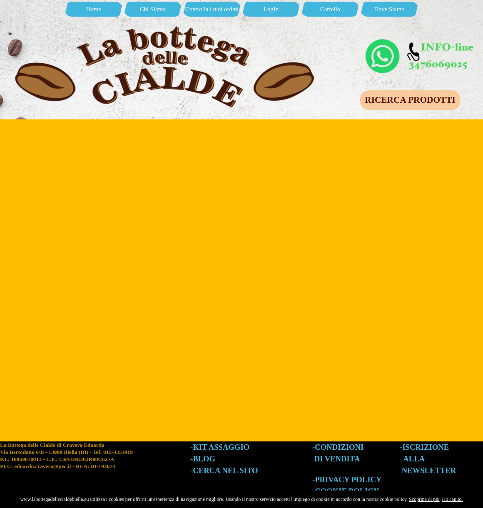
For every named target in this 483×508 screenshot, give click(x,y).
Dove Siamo (389, 9)
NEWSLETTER (429, 470)
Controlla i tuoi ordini (212, 9)
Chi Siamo (153, 9)
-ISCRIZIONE (424, 447)
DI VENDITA (337, 458)
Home (93, 9)
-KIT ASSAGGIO (219, 447)
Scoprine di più (424, 499)
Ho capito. (452, 499)
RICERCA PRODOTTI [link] (410, 100)
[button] (420, 40)
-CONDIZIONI (337, 447)
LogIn (271, 9)
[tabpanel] (95, 463)
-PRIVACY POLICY (346, 479)
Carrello (330, 9)
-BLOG (202, 458)
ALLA (414, 458)
